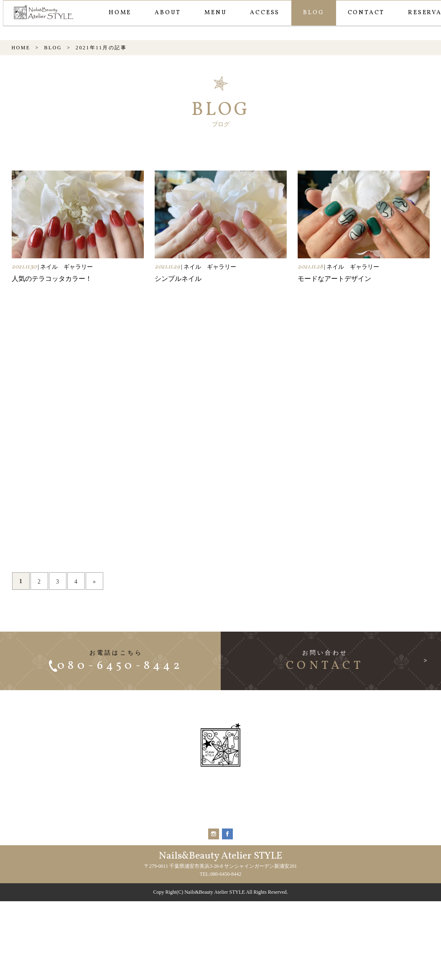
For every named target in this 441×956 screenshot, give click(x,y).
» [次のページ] (94, 640)
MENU (214, 13)
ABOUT (166, 13)
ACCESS (263, 13)
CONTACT (364, 13)
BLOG (311, 13)
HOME (118, 13)
